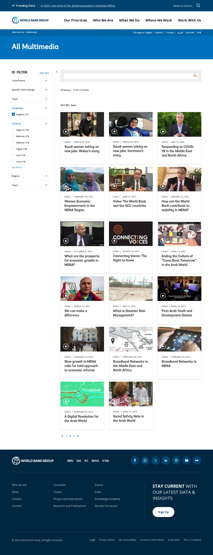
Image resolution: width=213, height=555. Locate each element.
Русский (190, 32)
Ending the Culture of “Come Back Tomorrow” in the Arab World (179, 261)
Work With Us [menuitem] (189, 20)
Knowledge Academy (107, 499)
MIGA (95, 460)
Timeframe (18, 80)
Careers (17, 499)
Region (16, 176)
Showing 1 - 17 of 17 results (74, 89)
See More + (17, 167)
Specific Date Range (23, 89)
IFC (86, 460)
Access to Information (152, 540)
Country (16, 123)
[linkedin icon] (166, 460)
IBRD (70, 460)
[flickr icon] (197, 460)
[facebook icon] (135, 460)
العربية (180, 32)
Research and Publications (69, 506)
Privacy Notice (107, 540)
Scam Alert (174, 540)
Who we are (19, 485)
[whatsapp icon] (145, 460)
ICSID (105, 460)
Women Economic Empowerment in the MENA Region (79, 206)
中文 (199, 32)
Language (17, 108)
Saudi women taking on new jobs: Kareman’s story (130, 151)
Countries (59, 485)
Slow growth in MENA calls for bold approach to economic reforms (81, 366)
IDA (79, 460)
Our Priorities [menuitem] (75, 20)
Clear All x (44, 73)
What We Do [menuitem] (129, 20)
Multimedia (31, 32)
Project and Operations (67, 499)
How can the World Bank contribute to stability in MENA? (175, 206)
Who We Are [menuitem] (103, 20)
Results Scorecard (106, 506)
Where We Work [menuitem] (158, 20)
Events (99, 485)
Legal (92, 540)
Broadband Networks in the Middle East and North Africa (130, 366)
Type (14, 98)
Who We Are (18, 32)
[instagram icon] (176, 460)
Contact (17, 506)
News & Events (183, 6)
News (15, 492)
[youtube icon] (186, 460)
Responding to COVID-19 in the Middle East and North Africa (178, 151)
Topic (15, 185)
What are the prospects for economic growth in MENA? (82, 261)
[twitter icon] (155, 460)
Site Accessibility (127, 540)
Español (159, 32)
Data (98, 492)
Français (170, 32)
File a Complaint (192, 540)
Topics (57, 492)
